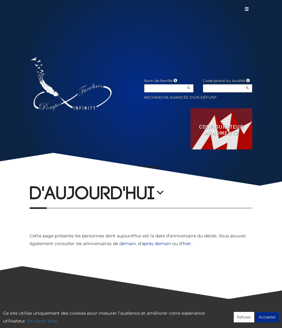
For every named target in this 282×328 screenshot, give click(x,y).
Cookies (166, 314)
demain (127, 243)
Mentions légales (197, 314)
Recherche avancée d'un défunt (180, 97)
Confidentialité (138, 314)
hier (187, 243)
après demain (156, 243)
